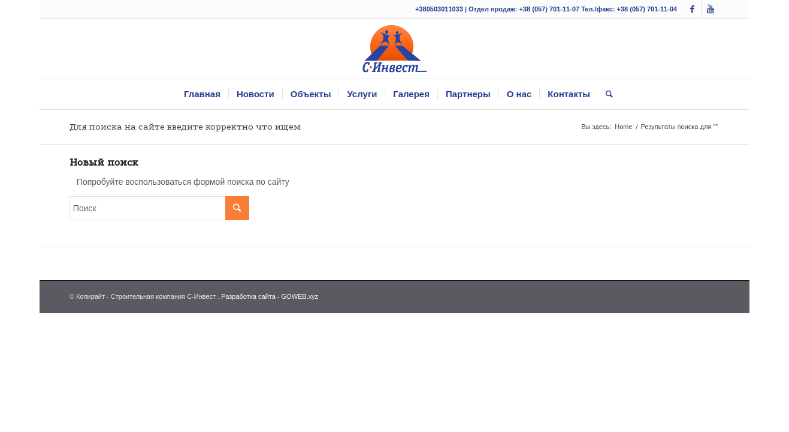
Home (623, 126)
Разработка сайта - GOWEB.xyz (269, 296)
